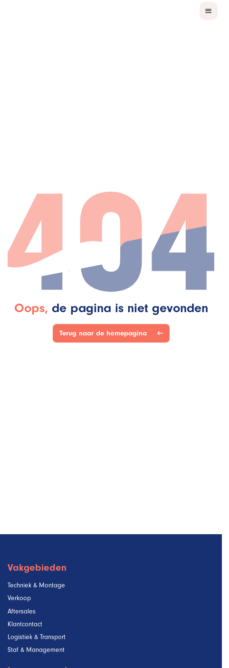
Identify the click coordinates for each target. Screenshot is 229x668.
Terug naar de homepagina (105, 333)
